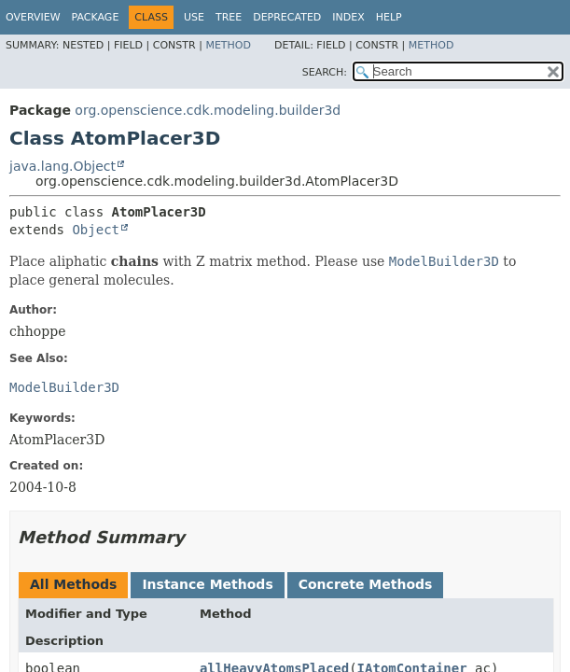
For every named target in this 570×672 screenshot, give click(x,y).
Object (95, 229)
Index (348, 17)
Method (228, 45)
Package (95, 17)
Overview (33, 17)
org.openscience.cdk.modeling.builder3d (208, 110)
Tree (228, 17)
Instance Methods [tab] (207, 584)
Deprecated (287, 17)
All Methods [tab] (73, 584)
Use (194, 17)
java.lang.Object (62, 166)
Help (389, 17)
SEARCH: (324, 72)
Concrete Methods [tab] (366, 584)
